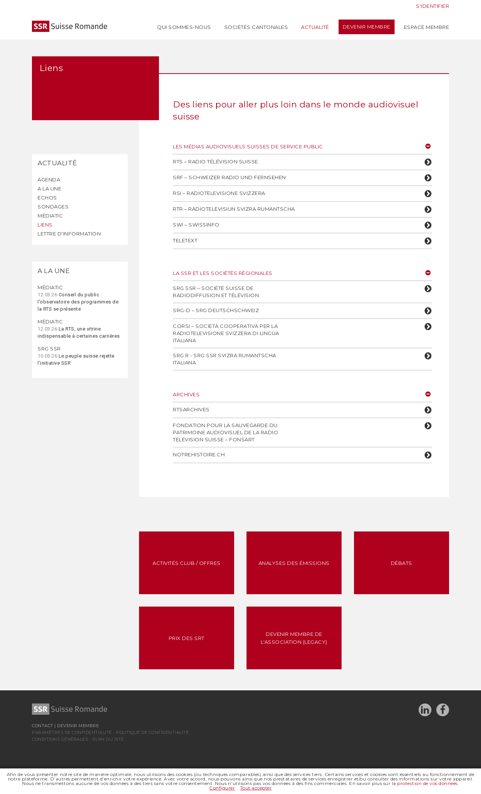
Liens (45, 225)
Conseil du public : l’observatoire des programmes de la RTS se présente (78, 298)
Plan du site (108, 739)
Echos (47, 198)
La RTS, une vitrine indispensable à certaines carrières (79, 329)
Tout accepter (256, 788)
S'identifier (432, 6)
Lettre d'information (69, 234)
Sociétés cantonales (256, 27)
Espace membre (426, 27)
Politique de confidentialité (152, 732)
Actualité (315, 27)
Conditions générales (60, 739)
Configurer (222, 788)
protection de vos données (427, 783)
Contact (42, 725)
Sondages (53, 207)
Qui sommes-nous (184, 27)
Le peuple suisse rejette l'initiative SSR (76, 356)
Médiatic (50, 216)
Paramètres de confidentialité (72, 732)
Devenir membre (366, 26)
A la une (49, 189)
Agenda (49, 180)
